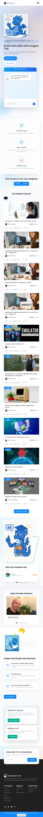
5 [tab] (21, 584)
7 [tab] (23, 584)
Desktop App (7, 795)
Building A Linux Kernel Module (14, 469)
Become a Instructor (31, 794)
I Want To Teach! (13, 723)
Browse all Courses (21, 513)
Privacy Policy (7, 803)
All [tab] (5, 200)
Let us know (12, 739)
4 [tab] (20, 584)
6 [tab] (22, 584)
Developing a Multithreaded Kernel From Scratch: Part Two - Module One (21, 254)
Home (5, 791)
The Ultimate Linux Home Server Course (17, 439)
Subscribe (32, 762)
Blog (5, 797)
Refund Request (20, 795)
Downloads (7, 793)
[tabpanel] (21, 576)
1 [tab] (21, 185)
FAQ (17, 793)
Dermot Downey (13, 619)
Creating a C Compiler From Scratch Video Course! (20, 223)
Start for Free (10, 63)
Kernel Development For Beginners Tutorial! (18, 284)
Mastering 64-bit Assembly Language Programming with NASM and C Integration (21, 377)
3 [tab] (19, 584)
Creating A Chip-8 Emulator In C (15, 346)
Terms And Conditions (7, 800)
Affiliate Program (33, 791)
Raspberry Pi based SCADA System (16, 499)
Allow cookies (21, 815)
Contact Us (19, 791)
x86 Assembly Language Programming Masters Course (19, 408)
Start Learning (10, 699)
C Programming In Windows (17, 577)
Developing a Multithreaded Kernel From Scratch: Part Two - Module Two (21, 315)
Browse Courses (10, 58)
